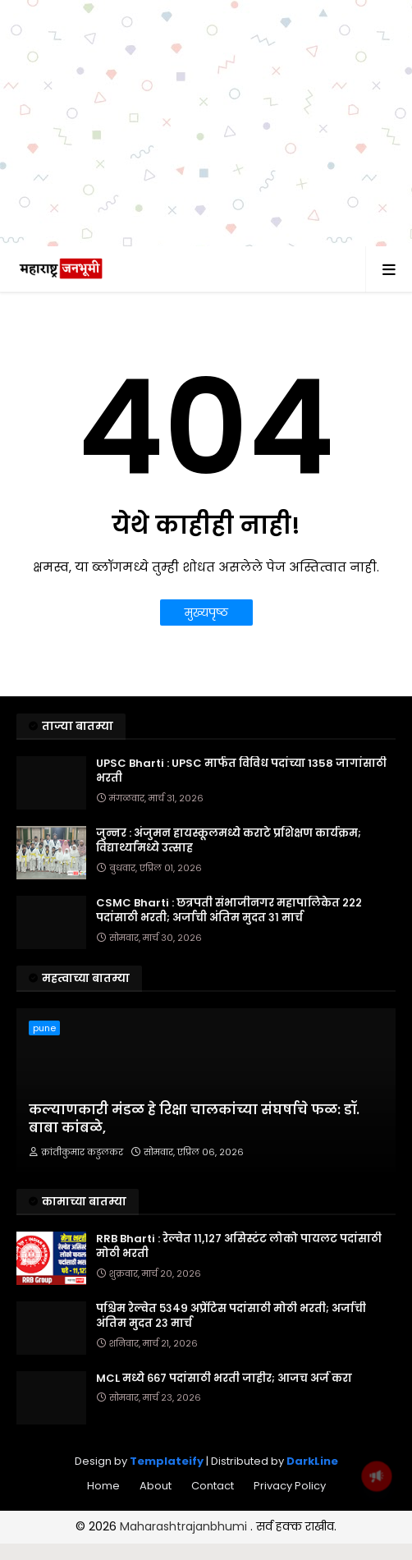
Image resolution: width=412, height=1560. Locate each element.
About (156, 1485)
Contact (212, 1485)
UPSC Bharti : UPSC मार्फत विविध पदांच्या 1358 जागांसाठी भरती (241, 771)
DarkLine (312, 1461)
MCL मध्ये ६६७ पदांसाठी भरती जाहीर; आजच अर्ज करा (224, 1378)
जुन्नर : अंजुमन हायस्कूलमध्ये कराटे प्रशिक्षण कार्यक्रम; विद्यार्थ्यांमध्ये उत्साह (228, 841)
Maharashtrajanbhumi (185, 1526)
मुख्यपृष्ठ (206, 612)
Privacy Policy (290, 1485)
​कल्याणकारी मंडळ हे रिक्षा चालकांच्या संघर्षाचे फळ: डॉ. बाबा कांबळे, (194, 1119)
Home (103, 1485)
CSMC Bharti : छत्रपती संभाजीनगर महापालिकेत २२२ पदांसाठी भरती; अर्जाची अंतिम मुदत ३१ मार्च (229, 910)
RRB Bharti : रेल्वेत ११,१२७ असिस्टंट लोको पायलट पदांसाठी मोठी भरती (239, 1246)
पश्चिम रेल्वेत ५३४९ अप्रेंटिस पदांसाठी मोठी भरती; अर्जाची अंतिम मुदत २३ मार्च (231, 1316)
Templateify (167, 1461)
